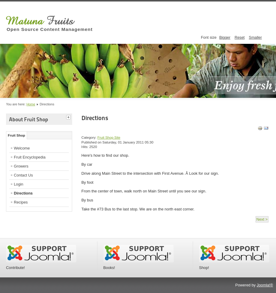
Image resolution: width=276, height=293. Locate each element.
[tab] (69, 116)
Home (30, 104)
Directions (23, 193)
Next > (262, 219)
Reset (239, 37)
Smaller (255, 37)
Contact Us (23, 175)
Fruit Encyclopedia (29, 157)
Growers (21, 166)
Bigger (224, 37)
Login (18, 184)
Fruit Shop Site (108, 137)
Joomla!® (265, 285)
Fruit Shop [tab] (16, 135)
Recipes (21, 202)
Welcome (22, 148)
